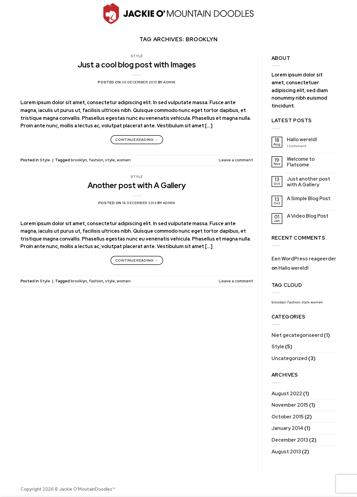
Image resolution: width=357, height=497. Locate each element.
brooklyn (79, 160)
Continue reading (136, 140)
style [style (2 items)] (305, 302)
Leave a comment (236, 160)
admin (169, 82)
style (110, 160)
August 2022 (287, 393)
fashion (96, 160)
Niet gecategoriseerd (297, 335)
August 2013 (286, 452)
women (124, 160)
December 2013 (290, 440)
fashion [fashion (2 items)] (293, 302)
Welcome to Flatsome (301, 162)
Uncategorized (289, 358)
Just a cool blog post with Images (137, 65)
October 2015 (288, 417)
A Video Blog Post (307, 216)
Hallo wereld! (302, 139)
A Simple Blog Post (309, 198)
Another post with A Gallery (137, 185)
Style (137, 56)
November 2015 (290, 405)
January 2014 (287, 428)
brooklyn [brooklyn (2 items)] (279, 302)
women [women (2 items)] (317, 302)
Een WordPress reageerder (304, 259)
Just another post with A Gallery (308, 182)
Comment (296, 146)
